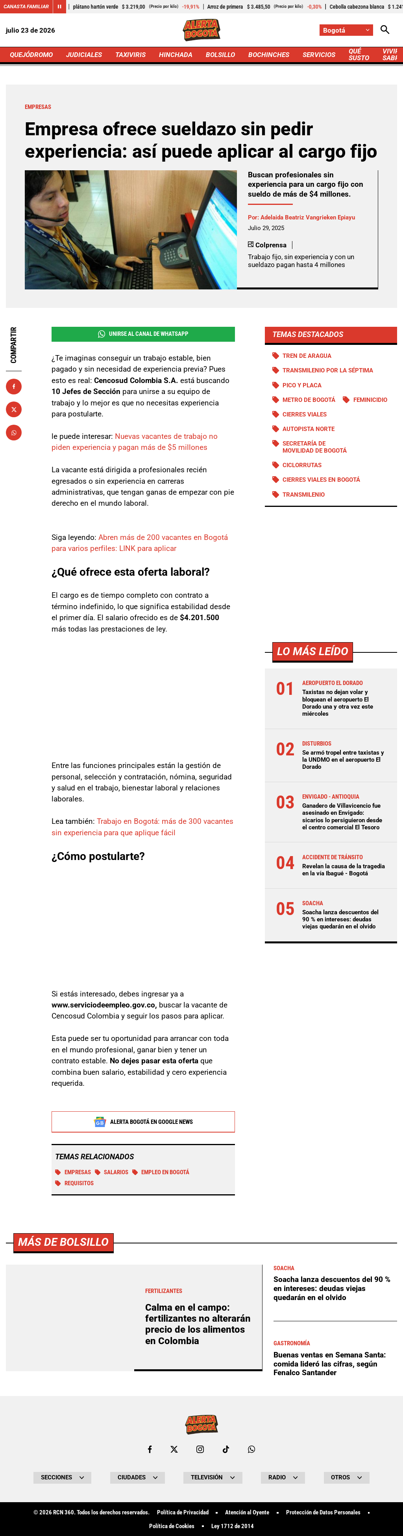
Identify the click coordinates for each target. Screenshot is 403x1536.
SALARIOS (112, 1172)
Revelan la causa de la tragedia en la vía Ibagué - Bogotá (343, 870)
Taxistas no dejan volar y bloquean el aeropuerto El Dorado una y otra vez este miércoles (337, 703)
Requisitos (74, 1183)
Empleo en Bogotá (161, 1172)
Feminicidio (370, 399)
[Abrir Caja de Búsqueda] (385, 30)
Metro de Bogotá (309, 399)
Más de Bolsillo (63, 1461)
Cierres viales (305, 414)
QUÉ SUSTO (359, 54)
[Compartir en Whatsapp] (14, 432)
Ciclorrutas (302, 465)
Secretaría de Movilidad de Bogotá (315, 447)
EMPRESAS (73, 1172)
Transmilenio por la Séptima (328, 370)
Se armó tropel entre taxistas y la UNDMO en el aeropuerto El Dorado (343, 759)
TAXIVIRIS (130, 55)
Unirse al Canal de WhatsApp (143, 334)
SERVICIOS (319, 55)
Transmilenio (304, 494)
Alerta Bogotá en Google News (143, 1122)
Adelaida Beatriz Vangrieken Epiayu (308, 217)
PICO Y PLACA (302, 385)
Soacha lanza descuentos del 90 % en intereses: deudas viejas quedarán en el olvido (340, 919)
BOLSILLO (220, 55)
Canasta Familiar (26, 6)
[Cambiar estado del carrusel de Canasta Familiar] (59, 6)
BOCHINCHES (268, 55)
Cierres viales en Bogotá (321, 479)
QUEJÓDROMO (31, 55)
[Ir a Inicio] (201, 30)
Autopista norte (309, 429)
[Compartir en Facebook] (14, 386)
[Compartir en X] (14, 409)
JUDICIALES (84, 55)
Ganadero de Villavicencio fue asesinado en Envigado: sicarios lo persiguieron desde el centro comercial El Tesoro (342, 816)
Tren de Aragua (307, 355)
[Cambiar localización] (346, 30)
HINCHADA (175, 55)
